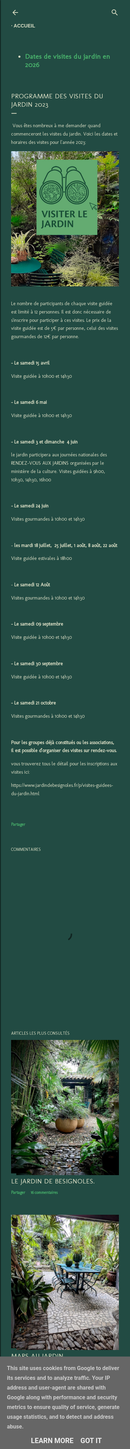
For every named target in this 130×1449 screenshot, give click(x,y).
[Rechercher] (115, 11)
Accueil (24, 26)
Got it (91, 1440)
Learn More (52, 1440)
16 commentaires (44, 1192)
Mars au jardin (37, 1356)
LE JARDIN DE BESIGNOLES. (53, 1181)
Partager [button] (18, 824)
